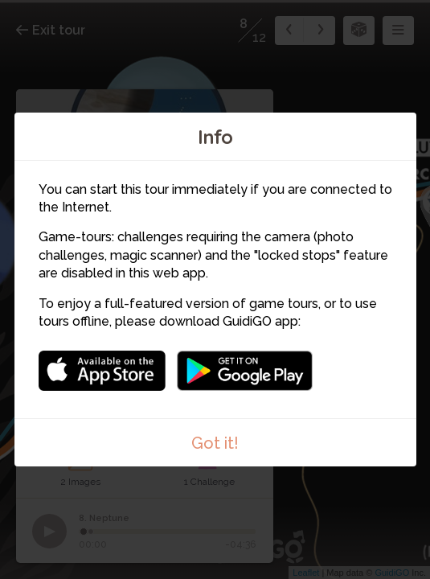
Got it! (215, 443)
